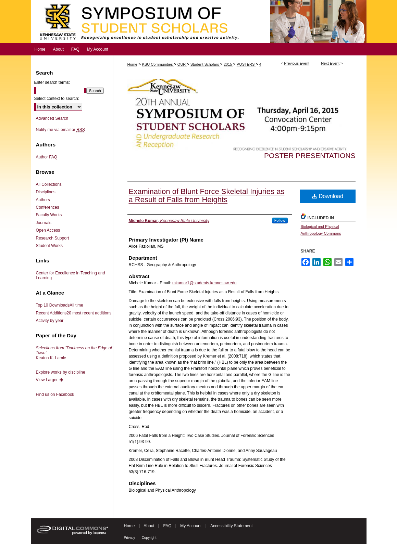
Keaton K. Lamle (74, 353)
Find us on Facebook (55, 394)
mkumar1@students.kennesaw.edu (204, 283)
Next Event (330, 63)
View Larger (50, 379)
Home (132, 64)
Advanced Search (52, 118)
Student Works (49, 245)
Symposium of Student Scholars (199, 21)
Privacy (129, 538)
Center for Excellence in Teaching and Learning (70, 275)
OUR (182, 64)
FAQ (167, 525)
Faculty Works (49, 214)
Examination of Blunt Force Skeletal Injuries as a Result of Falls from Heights (207, 195)
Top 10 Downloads (59, 305)
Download (327, 196)
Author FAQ (47, 157)
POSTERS (246, 64)
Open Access (48, 230)
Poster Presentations (309, 155)
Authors (43, 199)
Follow (279, 220)
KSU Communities (158, 64)
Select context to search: (56, 98)
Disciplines (45, 192)
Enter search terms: (52, 82)
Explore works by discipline (60, 372)
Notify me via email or (60, 129)
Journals (43, 222)
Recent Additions (74, 313)
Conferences (47, 207)
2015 (228, 64)
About (149, 525)
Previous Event (296, 63)
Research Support (52, 238)
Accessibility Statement (231, 525)
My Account (190, 525)
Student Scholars (205, 64)
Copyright (149, 538)
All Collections (49, 184)
